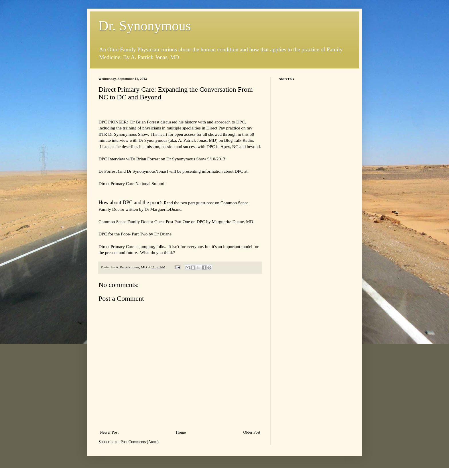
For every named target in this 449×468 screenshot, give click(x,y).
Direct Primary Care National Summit (132, 183)
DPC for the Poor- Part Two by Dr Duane (135, 233)
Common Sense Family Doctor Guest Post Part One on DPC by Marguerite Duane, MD (176, 221)
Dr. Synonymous (145, 25)
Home (181, 432)
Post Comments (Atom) (140, 442)
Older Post (252, 432)
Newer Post (109, 432)
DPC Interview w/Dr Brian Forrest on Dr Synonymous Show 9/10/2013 (162, 158)
